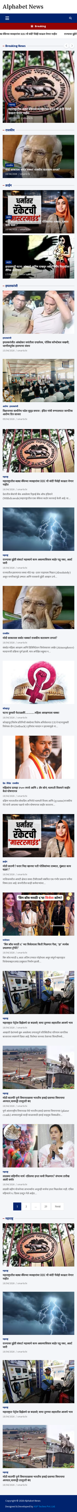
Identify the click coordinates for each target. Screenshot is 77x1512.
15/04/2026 (8, 350)
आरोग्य (5, 406)
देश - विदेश (7, 783)
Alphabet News (23, 6)
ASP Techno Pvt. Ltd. (44, 1506)
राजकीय (9, 130)
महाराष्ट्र (12, 104)
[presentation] (66, 45)
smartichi (28, 118)
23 (45, 1206)
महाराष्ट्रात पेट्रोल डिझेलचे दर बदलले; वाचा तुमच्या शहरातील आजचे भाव (38, 1022)
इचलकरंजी (11, 286)
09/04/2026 (8, 419)
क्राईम (8, 185)
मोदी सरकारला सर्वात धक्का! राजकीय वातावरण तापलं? (32, 169)
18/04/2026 (14, 118)
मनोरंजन (6, 940)
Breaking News (15, 46)
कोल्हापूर (6, 708)
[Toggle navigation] (7, 18)
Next (58, 1206)
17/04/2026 (11, 274)
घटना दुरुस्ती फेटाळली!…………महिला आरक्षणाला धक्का (31, 712)
